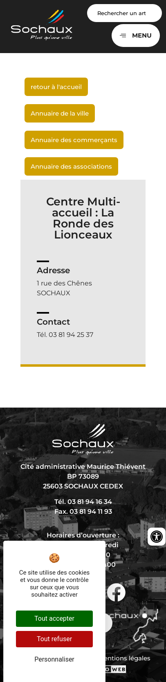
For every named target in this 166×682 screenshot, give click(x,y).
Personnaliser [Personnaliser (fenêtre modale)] (54, 659)
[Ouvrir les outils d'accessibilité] (157, 537)
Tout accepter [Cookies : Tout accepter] (54, 618)
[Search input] (124, 13)
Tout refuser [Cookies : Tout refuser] (54, 639)
